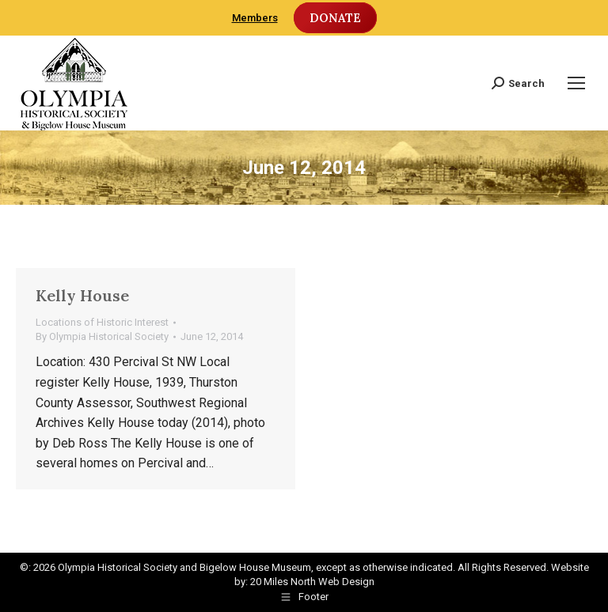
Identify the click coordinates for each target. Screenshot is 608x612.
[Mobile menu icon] (576, 83)
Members (255, 18)
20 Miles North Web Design (312, 581)
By (102, 336)
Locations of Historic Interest (102, 322)
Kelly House (82, 295)
